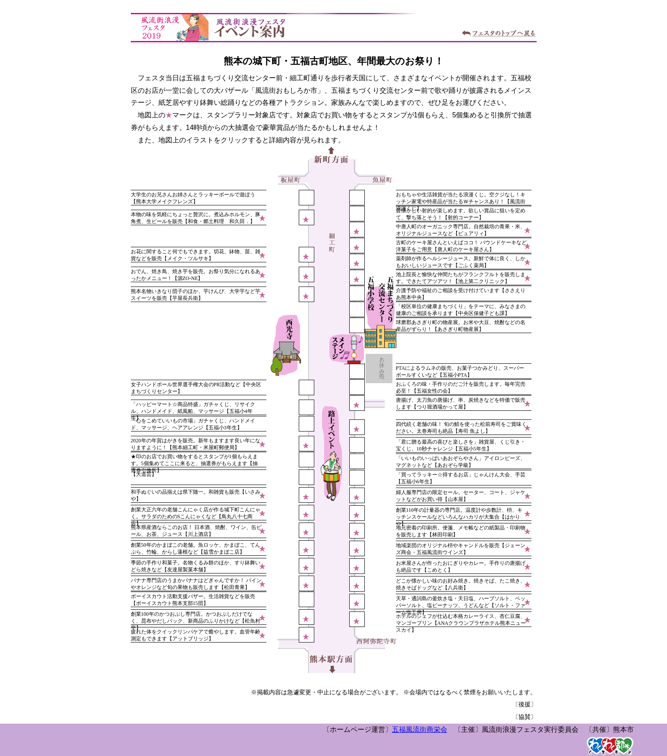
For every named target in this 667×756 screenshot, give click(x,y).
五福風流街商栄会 (419, 729)
